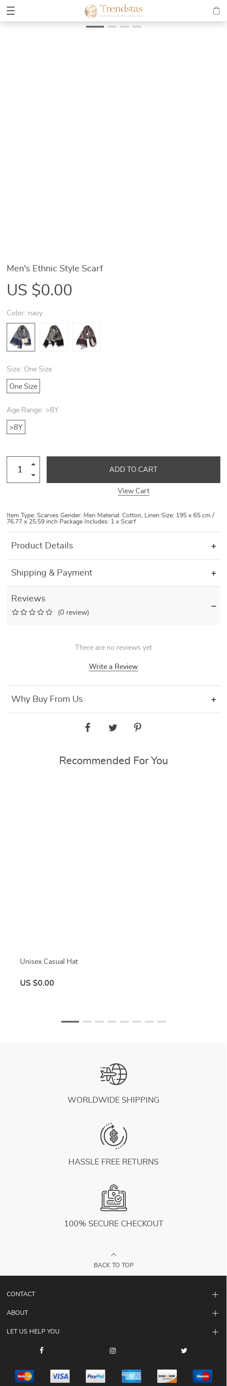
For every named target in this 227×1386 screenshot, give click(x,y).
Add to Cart (133, 469)
